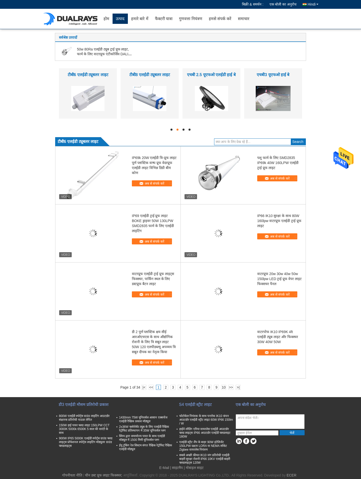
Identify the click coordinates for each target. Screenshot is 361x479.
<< (151, 387)
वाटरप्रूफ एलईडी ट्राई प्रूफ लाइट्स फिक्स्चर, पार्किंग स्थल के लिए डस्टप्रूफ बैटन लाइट (153, 279)
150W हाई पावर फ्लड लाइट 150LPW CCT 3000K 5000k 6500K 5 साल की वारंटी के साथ (84, 429)
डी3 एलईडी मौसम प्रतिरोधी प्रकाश (84, 404)
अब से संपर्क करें (154, 183)
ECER (291, 475)
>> (231, 387)
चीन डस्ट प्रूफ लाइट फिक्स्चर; (103, 475)
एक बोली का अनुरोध (283, 4)
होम (106, 19)
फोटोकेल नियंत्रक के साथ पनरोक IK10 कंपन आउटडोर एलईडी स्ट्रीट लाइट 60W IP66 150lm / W (206, 419)
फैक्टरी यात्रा (163, 19)
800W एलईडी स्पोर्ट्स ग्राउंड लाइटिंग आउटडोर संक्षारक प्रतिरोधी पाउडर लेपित (84, 417)
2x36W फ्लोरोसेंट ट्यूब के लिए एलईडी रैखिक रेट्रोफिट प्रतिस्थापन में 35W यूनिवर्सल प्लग (144, 428)
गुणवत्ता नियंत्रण (190, 19)
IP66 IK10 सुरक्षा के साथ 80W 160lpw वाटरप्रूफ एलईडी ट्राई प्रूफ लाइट (279, 221)
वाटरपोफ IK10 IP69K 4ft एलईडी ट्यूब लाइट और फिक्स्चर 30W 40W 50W (277, 337)
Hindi (313, 4)
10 (224, 387)
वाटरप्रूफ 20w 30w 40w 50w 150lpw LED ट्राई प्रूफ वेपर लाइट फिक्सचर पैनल (279, 279)
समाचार (243, 19)
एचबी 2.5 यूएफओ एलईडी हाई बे (211, 75)
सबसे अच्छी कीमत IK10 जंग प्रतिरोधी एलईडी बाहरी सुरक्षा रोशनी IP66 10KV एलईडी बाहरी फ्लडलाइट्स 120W (204, 458)
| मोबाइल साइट (193, 468)
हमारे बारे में (139, 19)
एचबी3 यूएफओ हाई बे (273, 75)
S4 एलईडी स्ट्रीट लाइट (195, 404)
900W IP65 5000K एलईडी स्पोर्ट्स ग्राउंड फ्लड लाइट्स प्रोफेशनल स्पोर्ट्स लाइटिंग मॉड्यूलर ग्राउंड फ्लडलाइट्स (85, 442)
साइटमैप (177, 468)
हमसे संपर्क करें (220, 19)
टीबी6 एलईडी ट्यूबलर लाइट (88, 75)
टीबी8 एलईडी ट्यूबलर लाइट (149, 75)
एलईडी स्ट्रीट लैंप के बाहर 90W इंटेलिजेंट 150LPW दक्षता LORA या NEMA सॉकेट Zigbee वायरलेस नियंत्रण (203, 445)
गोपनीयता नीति (72, 475)
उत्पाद (120, 19)
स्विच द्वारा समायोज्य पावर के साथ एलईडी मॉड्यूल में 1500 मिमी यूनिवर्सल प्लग (142, 438)
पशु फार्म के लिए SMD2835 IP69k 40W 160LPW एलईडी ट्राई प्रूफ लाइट (278, 163)
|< (144, 387)
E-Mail (164, 468)
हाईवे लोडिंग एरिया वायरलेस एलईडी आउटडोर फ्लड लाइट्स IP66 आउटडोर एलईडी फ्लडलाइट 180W (204, 432)
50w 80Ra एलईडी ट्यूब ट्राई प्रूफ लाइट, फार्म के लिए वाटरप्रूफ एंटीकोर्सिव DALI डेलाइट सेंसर (103, 54)
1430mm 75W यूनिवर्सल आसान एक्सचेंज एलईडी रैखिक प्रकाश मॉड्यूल (143, 419)
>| (238, 387)
